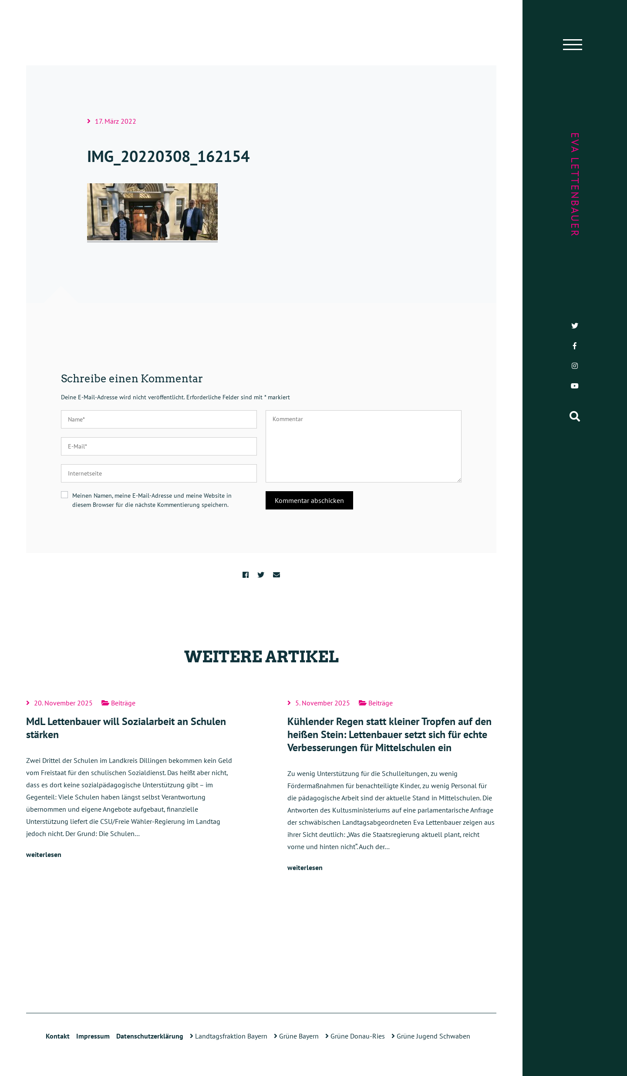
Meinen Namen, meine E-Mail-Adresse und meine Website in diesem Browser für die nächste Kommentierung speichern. (152, 500)
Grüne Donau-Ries (355, 1036)
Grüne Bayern (296, 1036)
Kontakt (58, 1036)
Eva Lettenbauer (575, 184)
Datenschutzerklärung (149, 1036)
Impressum (93, 1036)
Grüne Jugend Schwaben (430, 1036)
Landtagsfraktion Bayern (228, 1036)
